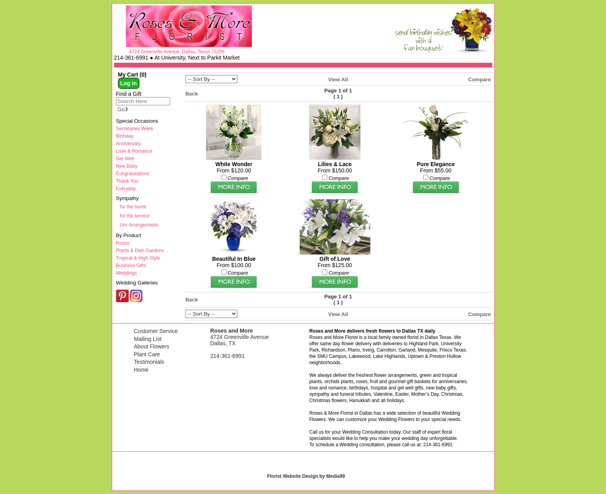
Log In (128, 83)
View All (338, 79)
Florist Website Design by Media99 (306, 476)
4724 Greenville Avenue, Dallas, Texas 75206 (177, 51)
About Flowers (151, 346)
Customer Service (156, 331)
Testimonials (149, 362)
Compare (479, 79)
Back (192, 94)
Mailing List (147, 339)
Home (141, 370)
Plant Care (147, 354)
